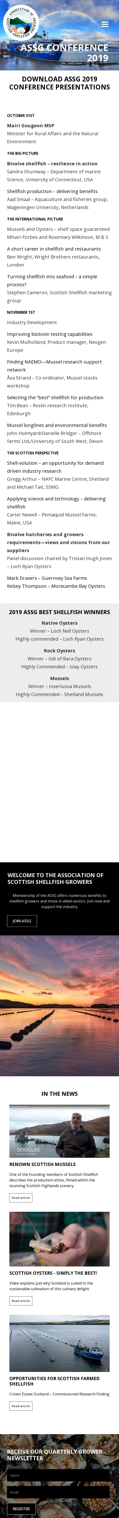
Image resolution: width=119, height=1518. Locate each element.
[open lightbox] (59, 715)
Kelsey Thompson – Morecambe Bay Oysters (56, 586)
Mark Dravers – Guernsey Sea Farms (47, 578)
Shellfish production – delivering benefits (52, 191)
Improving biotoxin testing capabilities (50, 334)
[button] (107, 25)
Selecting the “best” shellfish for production (55, 397)
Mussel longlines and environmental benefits (57, 425)
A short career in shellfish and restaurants (54, 249)
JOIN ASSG (22, 923)
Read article (21, 1198)
